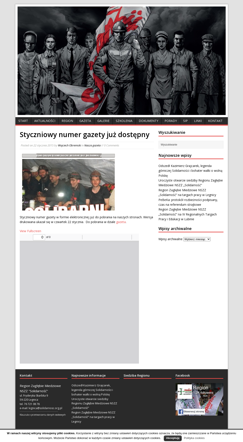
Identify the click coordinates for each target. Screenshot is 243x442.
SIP (185, 121)
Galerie (103, 121)
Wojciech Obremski (69, 145)
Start (23, 121)
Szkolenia (124, 121)
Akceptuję (172, 438)
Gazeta (85, 121)
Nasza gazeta (92, 145)
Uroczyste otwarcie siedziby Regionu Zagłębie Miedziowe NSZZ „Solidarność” (94, 403)
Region (67, 121)
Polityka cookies (194, 438)
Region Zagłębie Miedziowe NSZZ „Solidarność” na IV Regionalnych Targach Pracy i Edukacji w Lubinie (187, 214)
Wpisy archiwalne (170, 239)
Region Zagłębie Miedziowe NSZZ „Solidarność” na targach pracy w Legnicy (93, 416)
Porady (171, 121)
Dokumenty (148, 121)
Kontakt (215, 121)
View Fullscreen (30, 231)
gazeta (121, 222)
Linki (198, 121)
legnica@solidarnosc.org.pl (45, 408)
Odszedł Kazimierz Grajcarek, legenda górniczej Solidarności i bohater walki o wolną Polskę (190, 171)
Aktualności (44, 121)
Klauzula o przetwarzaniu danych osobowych (43, 414)
